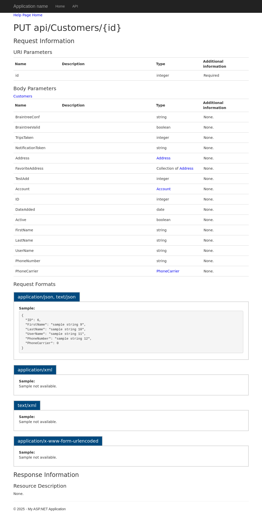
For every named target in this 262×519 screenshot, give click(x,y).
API (75, 6)
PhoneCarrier (168, 271)
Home (60, 6)
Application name (31, 6)
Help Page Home (28, 15)
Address (164, 158)
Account (164, 189)
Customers (23, 96)
